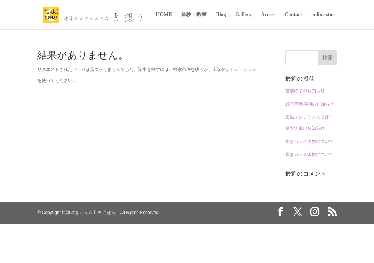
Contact (293, 14)
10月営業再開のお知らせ (309, 104)
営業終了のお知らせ (305, 91)
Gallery (243, 14)
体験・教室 (194, 14)
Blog (221, 14)
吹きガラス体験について (309, 141)
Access (268, 14)
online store (323, 14)
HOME (164, 14)
